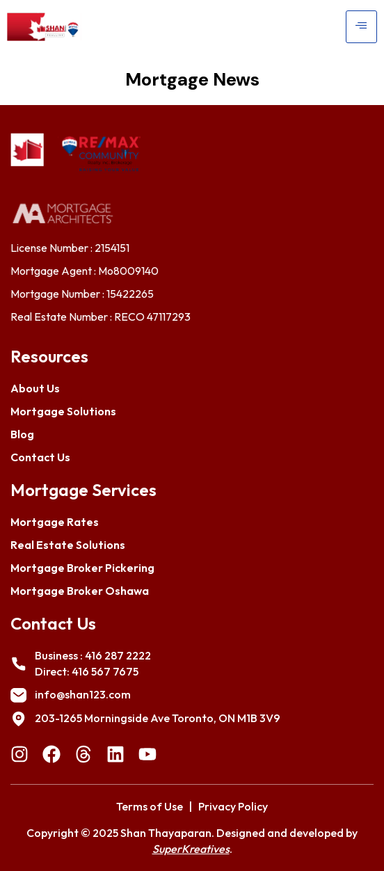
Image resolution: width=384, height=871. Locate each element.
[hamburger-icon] (361, 26)
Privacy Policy (233, 806)
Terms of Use (149, 806)
